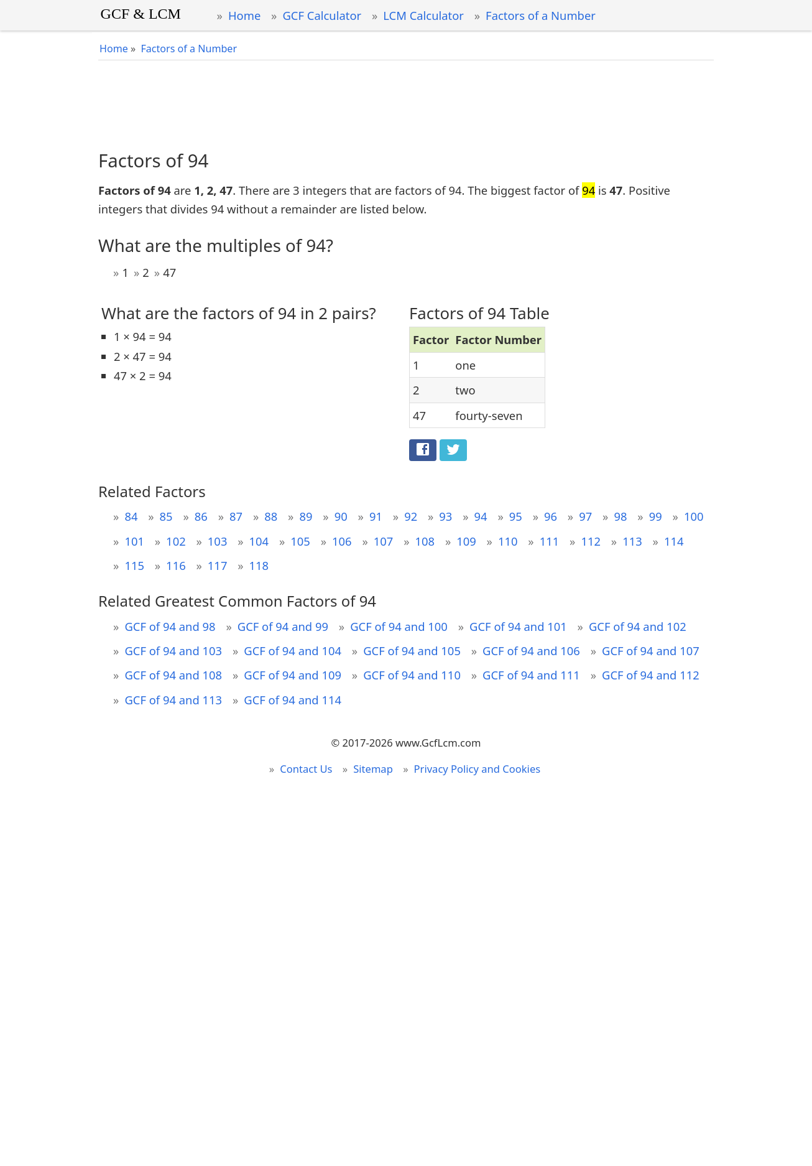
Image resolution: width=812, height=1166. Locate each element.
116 (176, 565)
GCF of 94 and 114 (292, 699)
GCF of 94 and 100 (399, 626)
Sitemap (373, 769)
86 (201, 516)
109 (466, 541)
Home (244, 15)
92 (410, 516)
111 (550, 541)
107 (384, 541)
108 (425, 541)
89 (305, 516)
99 (655, 516)
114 (674, 541)
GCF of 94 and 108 (173, 675)
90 (341, 516)
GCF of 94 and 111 (531, 675)
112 (591, 541)
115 (134, 565)
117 (218, 565)
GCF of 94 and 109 (292, 675)
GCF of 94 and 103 (173, 650)
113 (632, 541)
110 (508, 541)
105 (300, 541)
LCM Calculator (423, 15)
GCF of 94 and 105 (412, 650)
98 (620, 516)
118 (259, 565)
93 (445, 516)
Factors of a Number (541, 15)
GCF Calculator (321, 15)
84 (130, 516)
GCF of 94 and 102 (637, 626)
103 (218, 541)
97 (585, 516)
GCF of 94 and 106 (531, 650)
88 (270, 516)
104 (259, 541)
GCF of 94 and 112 (650, 675)
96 (550, 516)
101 (134, 541)
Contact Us (306, 769)
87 (235, 516)
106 (342, 541)
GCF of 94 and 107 (650, 650)
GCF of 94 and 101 (518, 626)
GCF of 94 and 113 (173, 699)
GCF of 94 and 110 (412, 675)
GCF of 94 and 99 (283, 626)
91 (375, 516)
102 (176, 541)
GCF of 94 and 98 (169, 626)
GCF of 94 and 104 (292, 650)
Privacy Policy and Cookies (477, 769)
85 (166, 516)
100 (694, 516)
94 (480, 516)
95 (515, 516)
